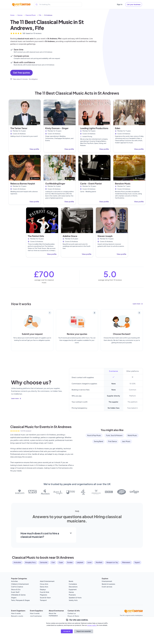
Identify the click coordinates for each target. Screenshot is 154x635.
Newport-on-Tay (112, 562)
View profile (34, 149)
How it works (16, 613)
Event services (107, 587)
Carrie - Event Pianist (91, 183)
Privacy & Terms (73, 616)
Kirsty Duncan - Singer (56, 128)
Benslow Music (122, 183)
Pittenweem (126, 562)
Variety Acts (73, 600)
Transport (43, 600)
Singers (13, 598)
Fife (40, 15)
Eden (117, 128)
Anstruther (17, 562)
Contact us (72, 613)
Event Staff (15, 592)
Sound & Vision (45, 598)
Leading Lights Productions (94, 128)
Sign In (119, 4)
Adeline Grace (70, 236)
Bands (71, 581)
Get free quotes (21, 72)
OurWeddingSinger (55, 183)
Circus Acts (44, 584)
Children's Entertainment (20, 584)
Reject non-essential (84, 631)
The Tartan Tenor (18, 128)
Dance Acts (44, 587)
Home (12, 15)
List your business (133, 4)
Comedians (73, 584)
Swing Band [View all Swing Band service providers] (98, 441)
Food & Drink (44, 592)
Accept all (66, 631)
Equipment (73, 589)
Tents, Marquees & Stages (20, 600)
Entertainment (107, 581)
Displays (43, 589)
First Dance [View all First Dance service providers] (112, 441)
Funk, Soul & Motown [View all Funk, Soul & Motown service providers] (114, 435)
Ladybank (80, 562)
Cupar (61, 562)
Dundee (70, 562)
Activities (14, 581)
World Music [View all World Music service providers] (132, 435)
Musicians (72, 595)
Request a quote (17, 616)
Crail (53, 562)
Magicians (43, 595)
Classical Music (30, 15)
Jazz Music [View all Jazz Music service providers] (126, 441)
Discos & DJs (15, 589)
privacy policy (92, 625)
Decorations (73, 587)
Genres (19, 15)
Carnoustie (43, 562)
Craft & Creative (17, 587)
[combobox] (49, 4)
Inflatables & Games (18, 595)
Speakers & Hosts (75, 598)
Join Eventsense (36, 616)
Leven (89, 562)
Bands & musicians (108, 584)
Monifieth (99, 562)
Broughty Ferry (30, 562)
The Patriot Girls (36, 236)
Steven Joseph (105, 236)
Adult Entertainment (47, 581)
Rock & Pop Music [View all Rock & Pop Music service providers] (94, 435)
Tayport (137, 562)
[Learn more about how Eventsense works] (77, 305)
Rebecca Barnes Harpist (22, 183)
